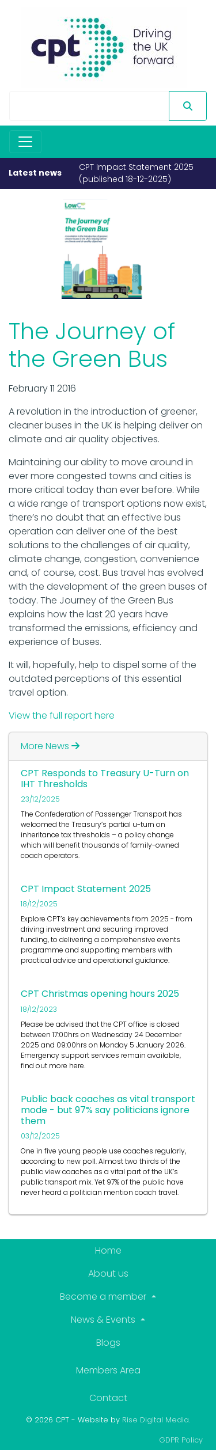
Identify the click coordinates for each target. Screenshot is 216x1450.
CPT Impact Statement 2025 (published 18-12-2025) (136, 173)
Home (108, 1250)
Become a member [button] (104, 1296)
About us (108, 1273)
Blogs (108, 1342)
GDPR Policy (181, 1440)
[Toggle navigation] (25, 141)
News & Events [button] (104, 1319)
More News (50, 746)
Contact (108, 1398)
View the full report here (62, 715)
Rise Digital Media (155, 1420)
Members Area (108, 1370)
